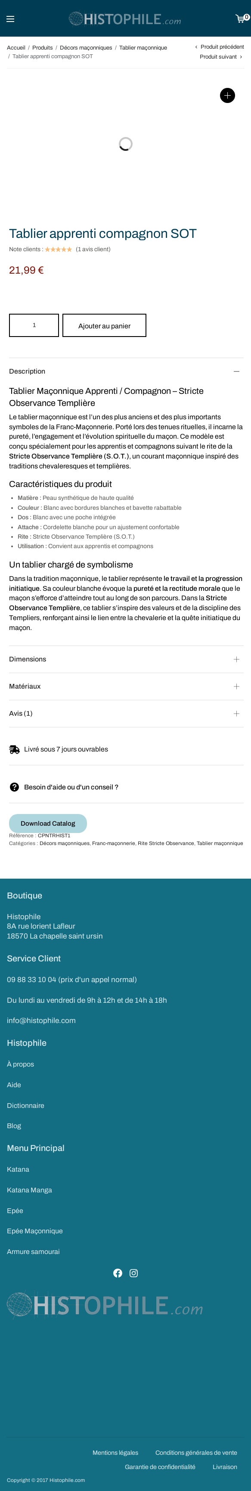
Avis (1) (21, 713)
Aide (14, 1085)
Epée (15, 1210)
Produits (42, 48)
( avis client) (93, 249)
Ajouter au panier (104, 326)
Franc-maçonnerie (113, 843)
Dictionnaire (25, 1105)
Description (27, 371)
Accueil (16, 48)
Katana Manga (29, 1190)
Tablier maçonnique (143, 48)
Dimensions (27, 659)
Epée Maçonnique (35, 1231)
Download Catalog (48, 823)
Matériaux (24, 686)
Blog (14, 1125)
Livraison (225, 1466)
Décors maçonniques (86, 48)
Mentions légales (115, 1452)
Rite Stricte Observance (166, 843)
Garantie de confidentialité (160, 1466)
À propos (20, 1064)
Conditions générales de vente (196, 1452)
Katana (18, 1169)
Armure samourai (33, 1251)
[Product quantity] (34, 325)
